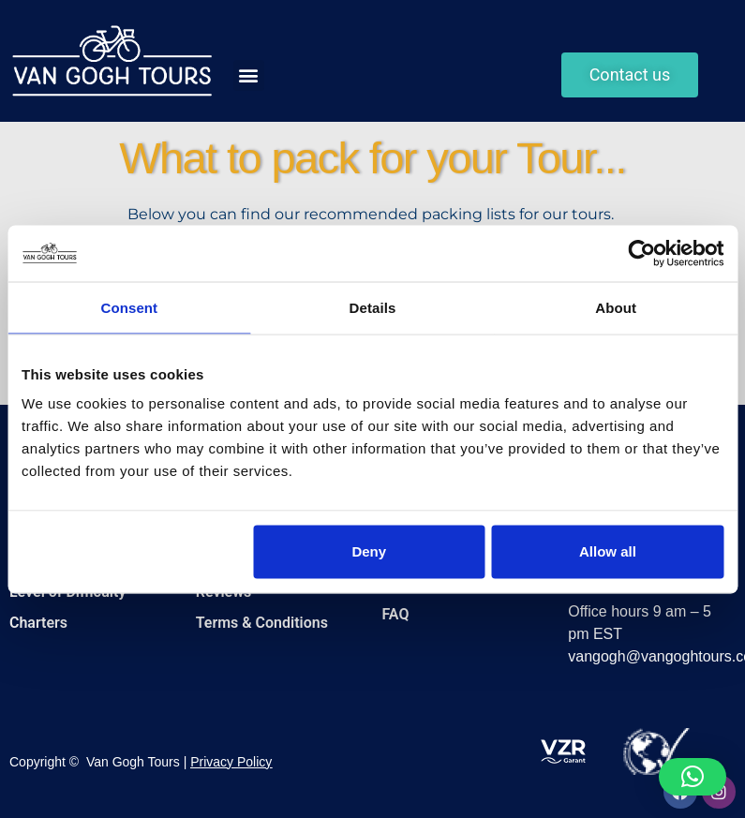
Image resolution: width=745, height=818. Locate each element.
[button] (248, 75)
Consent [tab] (128, 307)
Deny (368, 551)
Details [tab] (373, 307)
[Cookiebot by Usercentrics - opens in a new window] (641, 253)
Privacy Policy (231, 761)
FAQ (396, 614)
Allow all (607, 551)
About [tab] (615, 307)
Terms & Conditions (262, 623)
